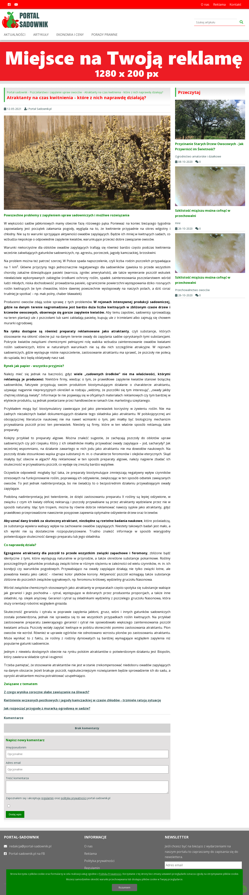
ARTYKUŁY (41, 34)
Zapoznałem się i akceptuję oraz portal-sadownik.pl (58, 801)
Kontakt (235, 4)
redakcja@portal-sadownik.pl (27, 846)
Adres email (87, 767)
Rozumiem (124, 887)
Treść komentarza (87, 785)
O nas (205, 4)
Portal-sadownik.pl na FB (24, 853)
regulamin (47, 798)
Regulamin (92, 868)
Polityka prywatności (99, 861)
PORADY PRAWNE (104, 34)
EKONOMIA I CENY (70, 34)
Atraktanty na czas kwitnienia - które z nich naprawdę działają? (123, 92)
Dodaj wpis (15, 814)
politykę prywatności (74, 798)
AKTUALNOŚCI (14, 34)
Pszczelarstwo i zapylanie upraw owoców (56, 92)
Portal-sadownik (17, 92)
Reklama (219, 4)
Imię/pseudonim (87, 752)
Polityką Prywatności (110, 874)
